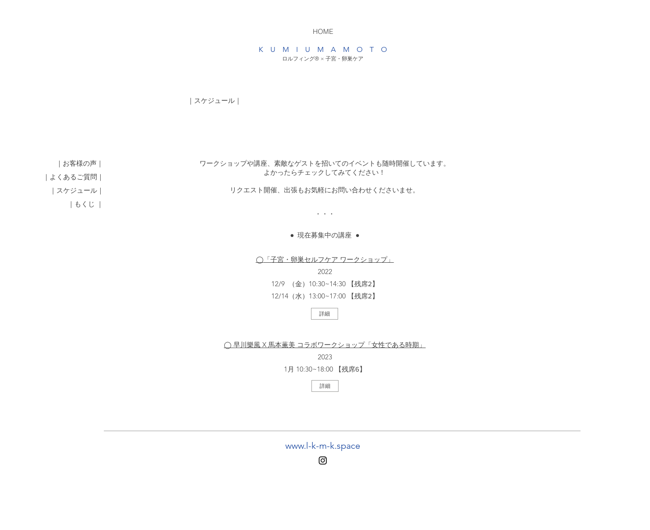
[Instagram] (322, 460)
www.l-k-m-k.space (322, 445)
